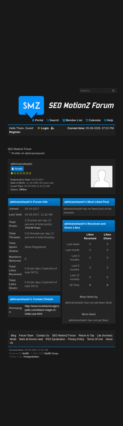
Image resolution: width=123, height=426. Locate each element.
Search (52, 120)
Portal (37, 120)
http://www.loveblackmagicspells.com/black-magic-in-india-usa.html (42, 309)
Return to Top (86, 335)
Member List (72, 120)
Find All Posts (32, 227)
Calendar (93, 120)
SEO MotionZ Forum (20, 149)
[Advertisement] (40, 42)
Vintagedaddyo (31, 356)
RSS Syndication (55, 339)
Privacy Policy (76, 339)
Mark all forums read (31, 339)
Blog (13, 335)
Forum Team (26, 335)
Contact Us (42, 335)
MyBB (25, 353)
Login (43, 128)
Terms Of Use (95, 339)
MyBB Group (51, 353)
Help (108, 120)
